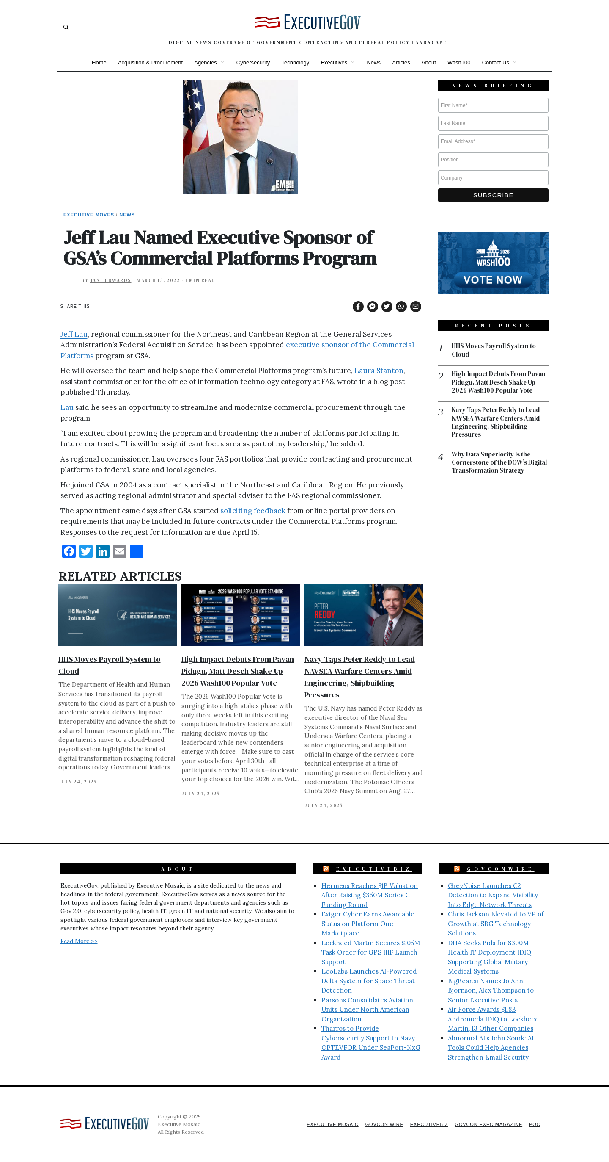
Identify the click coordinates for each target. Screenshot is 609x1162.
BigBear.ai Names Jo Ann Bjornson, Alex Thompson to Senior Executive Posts (491, 990)
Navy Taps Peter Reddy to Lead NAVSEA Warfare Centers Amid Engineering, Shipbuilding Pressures (497, 423)
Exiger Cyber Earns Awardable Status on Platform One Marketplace (367, 923)
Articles (402, 62)
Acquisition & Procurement (149, 62)
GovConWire (501, 869)
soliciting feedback (252, 510)
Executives (334, 62)
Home (97, 62)
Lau (67, 407)
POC (534, 1124)
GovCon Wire (381, 1124)
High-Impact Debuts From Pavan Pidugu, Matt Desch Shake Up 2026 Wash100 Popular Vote (237, 671)
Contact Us (497, 62)
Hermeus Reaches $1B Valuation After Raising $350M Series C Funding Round (369, 895)
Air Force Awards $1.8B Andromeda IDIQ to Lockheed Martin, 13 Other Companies (493, 1018)
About (429, 62)
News (374, 62)
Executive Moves (88, 214)
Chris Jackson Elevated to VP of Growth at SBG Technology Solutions (496, 923)
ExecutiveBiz (374, 869)
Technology (295, 62)
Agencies (204, 62)
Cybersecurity (252, 62)
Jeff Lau (74, 334)
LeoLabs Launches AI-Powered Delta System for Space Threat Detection (369, 980)
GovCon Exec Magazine (487, 1124)
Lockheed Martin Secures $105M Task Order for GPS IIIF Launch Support (370, 952)
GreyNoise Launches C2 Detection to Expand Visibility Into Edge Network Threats (493, 895)
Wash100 (460, 62)
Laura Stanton (378, 370)
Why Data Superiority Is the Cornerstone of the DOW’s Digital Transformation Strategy (498, 463)
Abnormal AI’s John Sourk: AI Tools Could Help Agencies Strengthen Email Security (491, 1047)
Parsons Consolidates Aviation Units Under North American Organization (367, 1009)
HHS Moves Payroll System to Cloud (495, 350)
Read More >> (79, 941)
